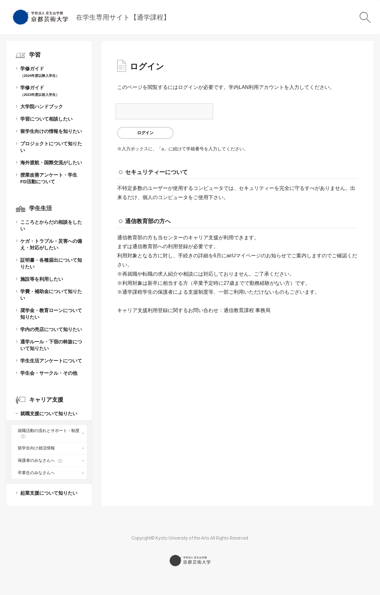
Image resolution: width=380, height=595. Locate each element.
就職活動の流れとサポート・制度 (48, 430)
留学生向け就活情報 (36, 448)
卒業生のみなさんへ (36, 472)
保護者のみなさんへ (36, 460)
